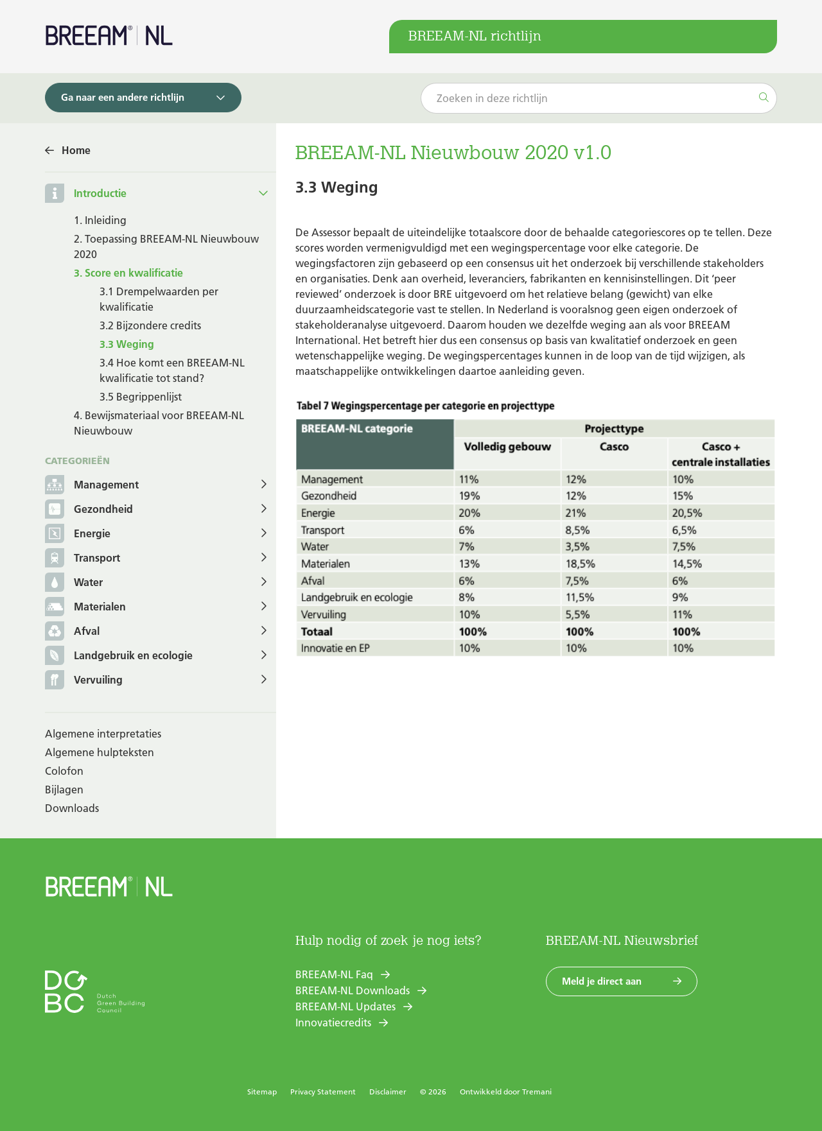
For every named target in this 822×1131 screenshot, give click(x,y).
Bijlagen (64, 789)
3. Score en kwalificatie (128, 272)
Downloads (72, 808)
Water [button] (74, 583)
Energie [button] (77, 534)
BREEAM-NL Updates (345, 1006)
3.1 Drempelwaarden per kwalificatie (159, 299)
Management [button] (92, 485)
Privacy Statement (323, 1091)
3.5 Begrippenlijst (141, 396)
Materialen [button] (85, 607)
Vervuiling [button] (84, 680)
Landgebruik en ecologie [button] (119, 656)
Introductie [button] (100, 193)
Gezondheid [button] (89, 510)
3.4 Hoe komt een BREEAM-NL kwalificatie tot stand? (172, 370)
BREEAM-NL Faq (334, 974)
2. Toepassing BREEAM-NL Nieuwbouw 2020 (166, 246)
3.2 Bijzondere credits (150, 325)
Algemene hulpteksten (99, 752)
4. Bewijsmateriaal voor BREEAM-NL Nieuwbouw (159, 423)
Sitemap (262, 1091)
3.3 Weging (127, 344)
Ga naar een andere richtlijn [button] (122, 97)
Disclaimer (388, 1091)
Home (76, 150)
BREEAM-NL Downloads (352, 990)
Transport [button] (82, 558)
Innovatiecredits (333, 1022)
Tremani (537, 1091)
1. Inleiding (100, 220)
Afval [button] (72, 632)
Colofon (64, 770)
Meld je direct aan (602, 981)
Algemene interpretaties (103, 733)
